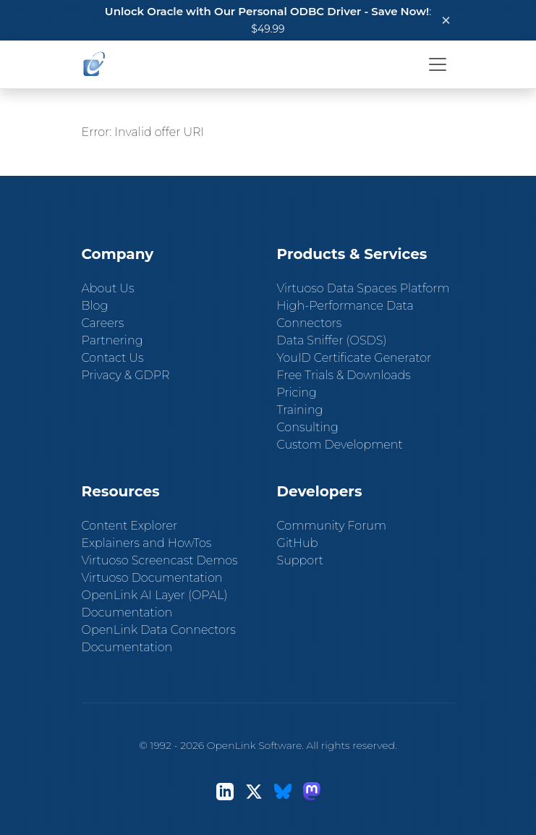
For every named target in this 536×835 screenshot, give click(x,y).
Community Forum (332, 526)
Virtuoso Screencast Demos (160, 560)
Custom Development (340, 445)
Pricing (297, 392)
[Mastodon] (311, 791)
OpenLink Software (254, 745)
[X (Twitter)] (254, 791)
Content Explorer (130, 526)
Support (300, 560)
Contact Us (113, 358)
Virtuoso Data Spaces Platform (363, 288)
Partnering (112, 340)
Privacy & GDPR (126, 375)
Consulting (308, 427)
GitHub (297, 543)
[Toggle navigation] (437, 64)
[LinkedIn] (225, 791)
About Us (108, 288)
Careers (103, 323)
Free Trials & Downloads (344, 375)
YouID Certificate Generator (354, 358)
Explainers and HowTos (147, 543)
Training (300, 410)
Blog (95, 306)
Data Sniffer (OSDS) (332, 340)
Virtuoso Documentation (152, 578)
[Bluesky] (283, 791)
